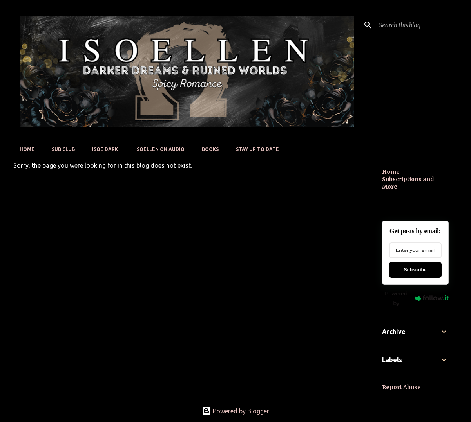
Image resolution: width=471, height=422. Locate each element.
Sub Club (63, 149)
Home (27, 149)
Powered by (416, 298)
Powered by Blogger (235, 411)
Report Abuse (401, 387)
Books (210, 149)
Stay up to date (257, 149)
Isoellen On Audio (160, 149)
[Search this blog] (417, 25)
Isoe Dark (105, 149)
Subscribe (415, 270)
